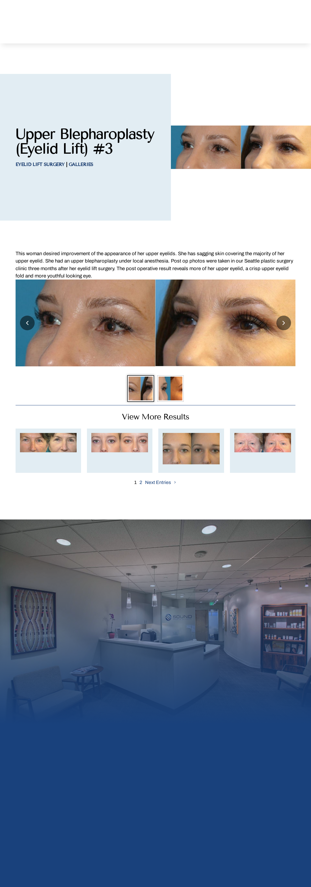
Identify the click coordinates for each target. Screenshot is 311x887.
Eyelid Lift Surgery (40, 138)
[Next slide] (283, 297)
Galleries (81, 138)
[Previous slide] (27, 297)
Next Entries (158, 458)
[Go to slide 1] (139, 363)
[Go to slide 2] (171, 363)
